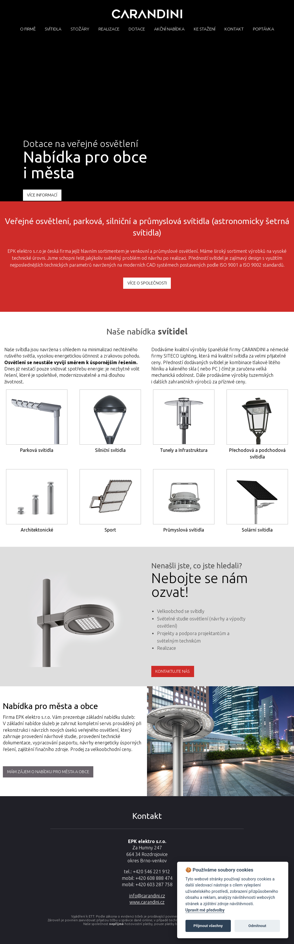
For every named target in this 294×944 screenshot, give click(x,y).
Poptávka (263, 28)
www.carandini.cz (147, 902)
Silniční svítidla (110, 450)
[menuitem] (28, 28)
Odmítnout (257, 926)
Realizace (108, 28)
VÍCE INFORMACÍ (42, 195)
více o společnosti (147, 283)
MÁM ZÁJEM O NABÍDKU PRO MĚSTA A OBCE (48, 771)
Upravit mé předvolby (205, 910)
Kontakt (234, 28)
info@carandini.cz (147, 895)
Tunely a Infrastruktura (184, 450)
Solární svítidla (257, 529)
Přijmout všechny (208, 926)
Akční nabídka (169, 28)
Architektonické (37, 529)
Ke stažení (204, 28)
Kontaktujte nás (172, 671)
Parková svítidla (36, 450)
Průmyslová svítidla (183, 529)
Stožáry (80, 28)
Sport (110, 529)
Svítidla (53, 28)
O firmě (28, 28)
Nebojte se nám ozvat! (199, 584)
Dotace (137, 28)
